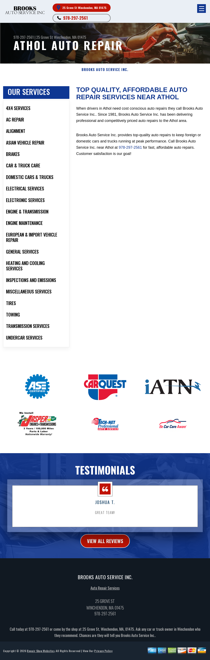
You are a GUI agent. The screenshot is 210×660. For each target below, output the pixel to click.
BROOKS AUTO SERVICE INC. (105, 70)
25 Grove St (44, 37)
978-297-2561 (75, 18)
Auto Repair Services (105, 605)
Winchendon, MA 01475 (70, 37)
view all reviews (105, 558)
